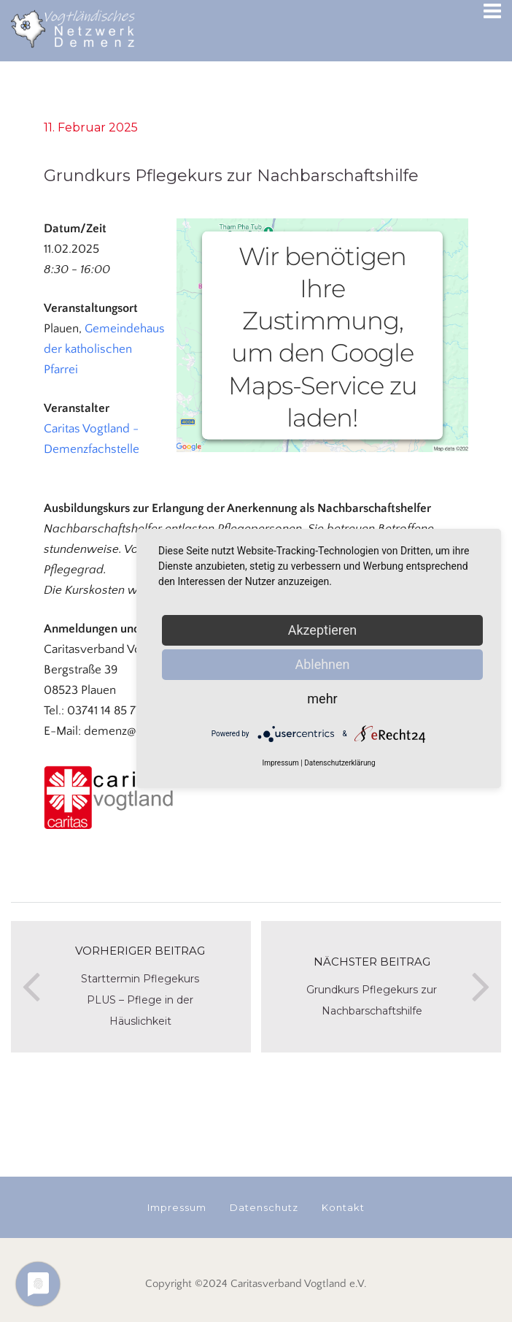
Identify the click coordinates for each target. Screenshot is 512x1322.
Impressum (280, 763)
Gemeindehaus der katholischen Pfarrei (104, 349)
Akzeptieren (322, 630)
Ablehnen (322, 664)
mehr (322, 698)
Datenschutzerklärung (339, 763)
